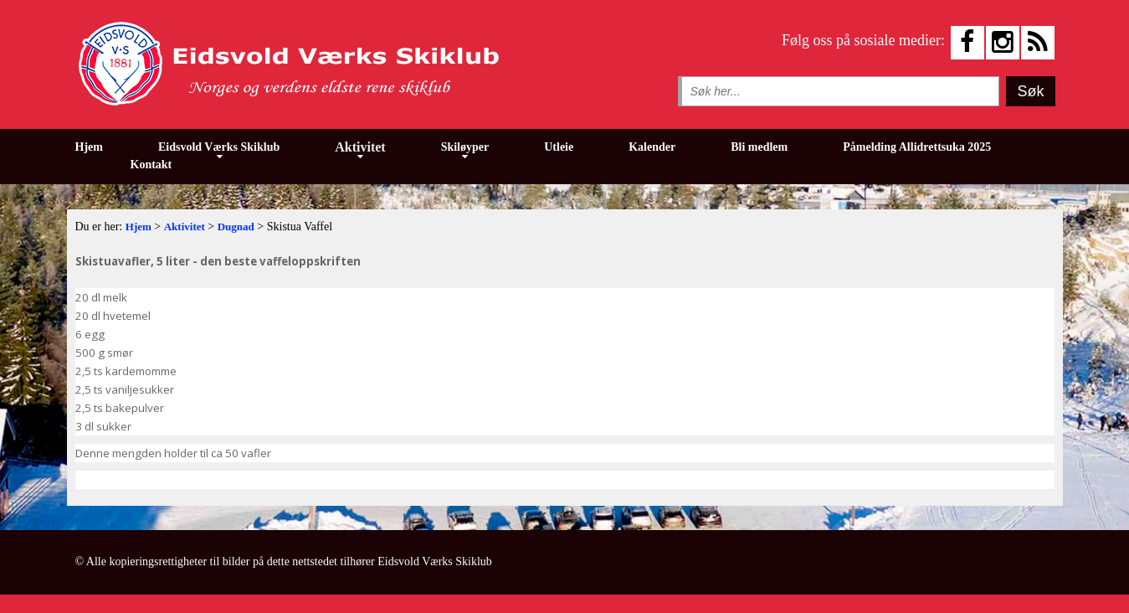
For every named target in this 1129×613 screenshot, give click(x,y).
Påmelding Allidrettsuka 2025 (917, 147)
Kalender (652, 147)
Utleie (558, 147)
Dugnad (236, 226)
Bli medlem (759, 147)
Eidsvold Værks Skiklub (219, 147)
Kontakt (151, 164)
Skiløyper (465, 147)
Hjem (89, 147)
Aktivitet (360, 147)
